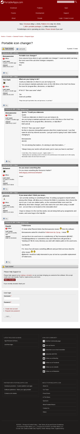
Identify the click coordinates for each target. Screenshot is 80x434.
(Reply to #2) (24, 109)
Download (13, 8)
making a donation (26, 275)
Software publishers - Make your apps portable (17, 389)
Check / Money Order (47, 428)
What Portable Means (49, 404)
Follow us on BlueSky (50, 358)
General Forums (18, 36)
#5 (77, 192)
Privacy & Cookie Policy (30, 424)
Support (66, 13)
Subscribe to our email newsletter (54, 350)
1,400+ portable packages (32, 26)
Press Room (46, 393)
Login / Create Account (66, 18)
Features (40, 8)
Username (7, 296)
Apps (66, 8)
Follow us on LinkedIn (50, 367)
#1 (77, 53)
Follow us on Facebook (51, 363)
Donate (40, 18)
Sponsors (45, 401)
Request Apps (29, 36)
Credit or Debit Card (30, 428)
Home (3, 36)
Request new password (12, 311)
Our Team (46, 389)
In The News (46, 397)
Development (40, 13)
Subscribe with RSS (50, 354)
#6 (77, 222)
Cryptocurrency (59, 428)
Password (7, 302)
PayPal (38, 428)
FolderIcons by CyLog (52, 232)
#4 (77, 165)
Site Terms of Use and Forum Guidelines (51, 424)
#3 (77, 109)
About (13, 18)
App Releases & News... (11, 341)
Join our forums (49, 345)
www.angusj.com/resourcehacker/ (30, 172)
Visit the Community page (52, 341)
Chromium (27, 24)
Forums (13, 13)
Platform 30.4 (45, 24)
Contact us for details (10, 393)
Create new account (11, 309)
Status (44, 412)
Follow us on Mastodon (51, 371)
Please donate (50, 29)
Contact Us (46, 408)
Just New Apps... (9, 344)
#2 (77, 76)
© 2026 (18, 424)
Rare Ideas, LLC (30, 426)
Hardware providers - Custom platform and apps (18, 386)
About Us (45, 386)
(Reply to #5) (24, 222)
